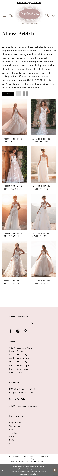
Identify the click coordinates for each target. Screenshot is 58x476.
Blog (11, 436)
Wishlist (13, 433)
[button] (5, 15)
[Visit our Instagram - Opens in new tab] (18, 331)
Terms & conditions (29, 457)
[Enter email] (21, 323)
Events (12, 443)
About (12, 429)
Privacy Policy (14, 457)
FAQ (11, 440)
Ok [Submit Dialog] (55, 470)
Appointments (15, 422)
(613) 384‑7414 (17, 399)
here (35, 474)
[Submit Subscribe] (32, 323)
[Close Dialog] (3, 470)
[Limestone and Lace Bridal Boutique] (29, 14)
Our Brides (14, 426)
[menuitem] (5, 15)
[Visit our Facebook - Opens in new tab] (10, 331)
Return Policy (29, 459)
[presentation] (14, 117)
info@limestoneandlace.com (23, 405)
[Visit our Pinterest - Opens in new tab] (25, 331)
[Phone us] (11, 15)
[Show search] (47, 15)
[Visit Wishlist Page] (53, 15)
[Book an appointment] (29, 3)
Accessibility (44, 457)
